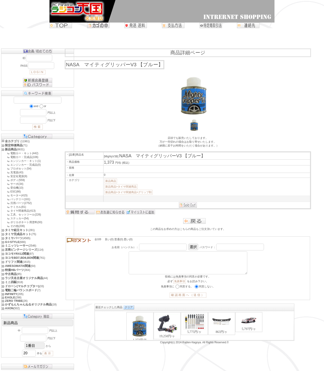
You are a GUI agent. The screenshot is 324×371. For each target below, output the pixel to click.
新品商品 (110, 181)
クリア (129, 311)
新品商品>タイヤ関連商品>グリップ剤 (128, 192)
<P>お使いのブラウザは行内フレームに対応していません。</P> (194, 330)
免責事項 (179, 285)
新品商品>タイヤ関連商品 (121, 186)
